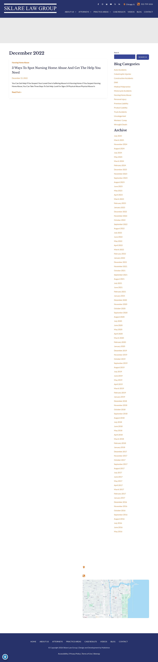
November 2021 (120, 266)
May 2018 (118, 430)
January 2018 (119, 447)
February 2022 (120, 254)
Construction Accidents (123, 78)
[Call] (145, 4)
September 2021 (120, 275)
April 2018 (118, 435)
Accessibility (63, 654)
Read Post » (16, 92)
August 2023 (119, 182)
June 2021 (118, 287)
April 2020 (118, 334)
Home (33, 641)
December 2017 (120, 451)
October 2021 (119, 270)
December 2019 (120, 350)
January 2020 (119, 346)
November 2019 (120, 355)
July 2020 (118, 321)
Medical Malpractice (122, 86)
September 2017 (120, 464)
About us (44, 641)
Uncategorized (120, 116)
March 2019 (119, 388)
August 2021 (119, 279)
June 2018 (118, 426)
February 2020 (120, 342)
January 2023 (119, 207)
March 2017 (119, 489)
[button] (75, 11)
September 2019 (120, 363)
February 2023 (120, 203)
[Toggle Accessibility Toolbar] (5, 657)
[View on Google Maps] (116, 598)
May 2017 (118, 481)
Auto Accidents (120, 70)
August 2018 (119, 418)
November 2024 (120, 144)
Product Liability (120, 108)
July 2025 (118, 136)
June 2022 (118, 237)
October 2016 (119, 510)
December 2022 (120, 211)
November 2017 (120, 456)
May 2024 (118, 157)
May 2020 (118, 329)
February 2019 (120, 392)
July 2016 (118, 523)
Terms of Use (87, 654)
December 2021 (120, 262)
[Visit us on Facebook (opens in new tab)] (98, 4)
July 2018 (118, 422)
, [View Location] (130, 4)
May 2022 (118, 241)
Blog (113, 641)
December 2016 (120, 502)
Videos (103, 641)
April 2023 (118, 195)
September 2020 (120, 312)
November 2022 (120, 216)
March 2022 (119, 249)
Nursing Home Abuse (20, 62)
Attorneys (57, 641)
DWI (116, 82)
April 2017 (118, 485)
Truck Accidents (120, 112)
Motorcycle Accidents (123, 91)
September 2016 (120, 515)
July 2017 (118, 472)
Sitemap (96, 654)
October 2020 (119, 308)
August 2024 (119, 148)
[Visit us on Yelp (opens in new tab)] (115, 4)
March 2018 (119, 439)
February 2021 (120, 291)
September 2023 (120, 178)
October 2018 (119, 409)
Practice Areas (73, 641)
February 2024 (120, 165)
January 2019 (119, 397)
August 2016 (119, 519)
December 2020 (120, 300)
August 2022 (119, 228)
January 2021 (119, 296)
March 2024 (119, 161)
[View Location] (124, 4)
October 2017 (119, 460)
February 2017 (120, 493)
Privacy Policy (75, 654)
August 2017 (119, 468)
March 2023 (119, 199)
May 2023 (118, 190)
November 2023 (120, 174)
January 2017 (119, 498)
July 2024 (118, 153)
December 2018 (120, 401)
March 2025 (119, 140)
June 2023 (118, 186)
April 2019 (118, 384)
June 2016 (118, 527)
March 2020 (119, 338)
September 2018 (120, 413)
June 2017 (118, 477)
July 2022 (118, 233)
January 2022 (119, 258)
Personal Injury (120, 99)
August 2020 (119, 317)
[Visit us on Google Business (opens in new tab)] (107, 4)
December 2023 (120, 169)
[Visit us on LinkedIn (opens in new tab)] (119, 4)
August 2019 (119, 367)
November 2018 (120, 405)
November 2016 (120, 506)
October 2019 (119, 359)
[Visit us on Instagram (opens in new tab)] (102, 4)
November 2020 (120, 304)
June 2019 (118, 376)
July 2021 (118, 283)
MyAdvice (106, 647)
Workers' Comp (120, 120)
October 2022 (119, 220)
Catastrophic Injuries (122, 74)
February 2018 (120, 443)
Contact (123, 641)
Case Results (91, 641)
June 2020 (118, 325)
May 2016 (118, 531)
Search (116, 53)
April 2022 (118, 245)
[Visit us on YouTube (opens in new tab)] (111, 4)
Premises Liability (121, 103)
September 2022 (120, 224)
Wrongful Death (120, 124)
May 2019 (118, 380)
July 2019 (118, 371)
